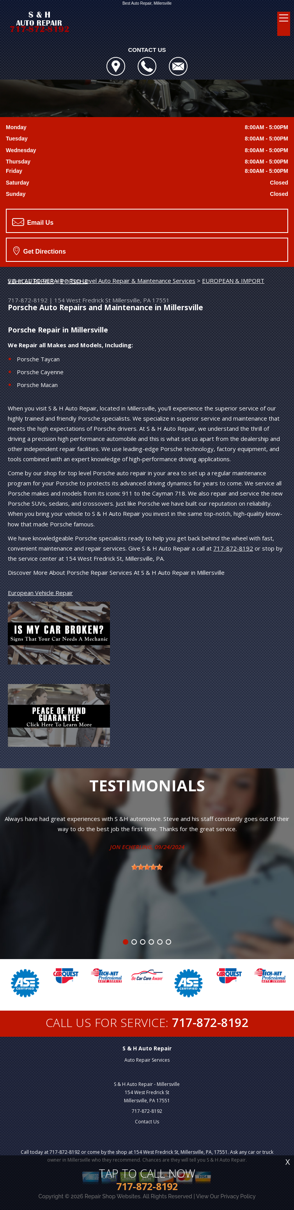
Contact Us (147, 1121)
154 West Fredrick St (82, 300)
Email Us (32, 222)
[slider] (147, 867)
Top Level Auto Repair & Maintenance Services (132, 280)
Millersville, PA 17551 (141, 300)
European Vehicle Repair (40, 593)
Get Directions (39, 250)
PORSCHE (74, 281)
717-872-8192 (28, 300)
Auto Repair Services (147, 1060)
